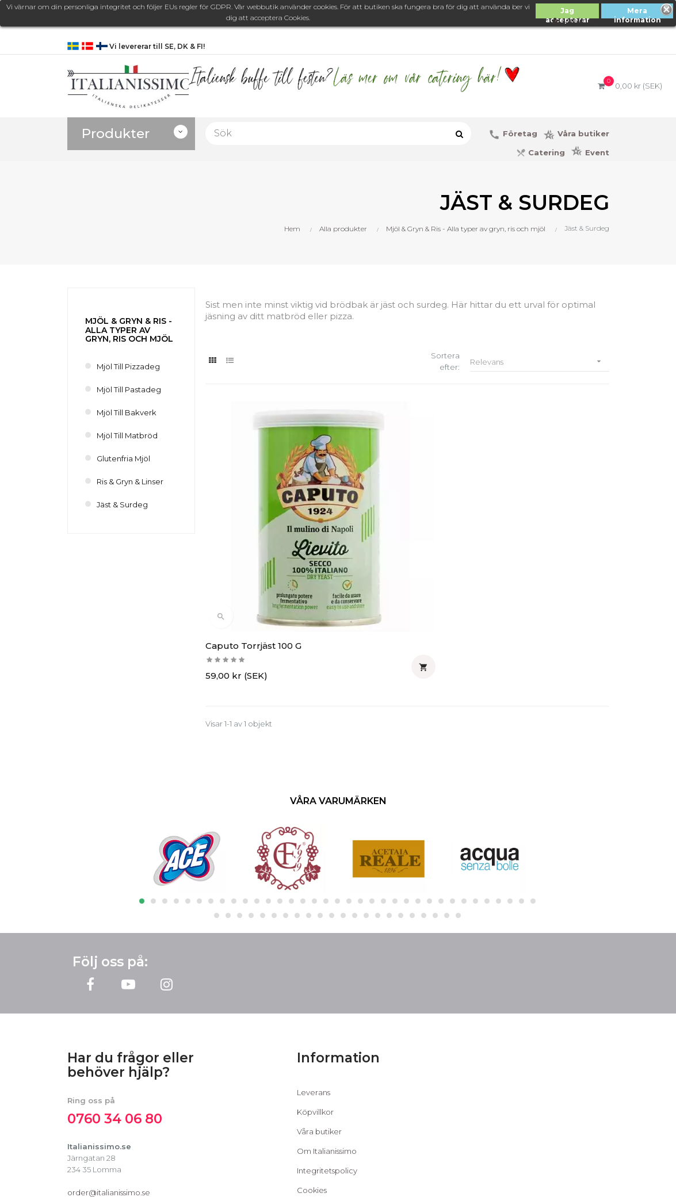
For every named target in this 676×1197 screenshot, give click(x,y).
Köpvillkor (315, 1009)
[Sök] (338, 133)
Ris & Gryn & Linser (130, 481)
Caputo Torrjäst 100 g (253, 543)
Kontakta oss (320, 1107)
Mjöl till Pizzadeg (128, 366)
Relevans (539, 361)
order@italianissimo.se (108, 1090)
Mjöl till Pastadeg (129, 389)
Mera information (637, 12)
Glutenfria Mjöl (123, 458)
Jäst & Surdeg (122, 504)
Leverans (313, 990)
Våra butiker (319, 1029)
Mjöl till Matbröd (127, 435)
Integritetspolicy (327, 1068)
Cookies (312, 1087)
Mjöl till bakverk (126, 412)
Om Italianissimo (327, 1048)
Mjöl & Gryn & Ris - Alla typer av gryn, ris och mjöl (129, 330)
